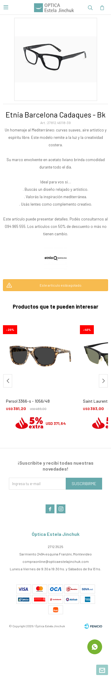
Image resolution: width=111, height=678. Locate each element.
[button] (103, 381)
